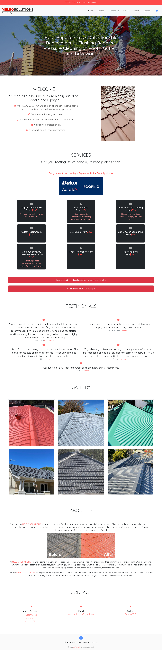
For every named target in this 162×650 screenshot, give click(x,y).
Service (101, 11)
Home (90, 11)
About (136, 11)
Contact (147, 11)
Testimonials (114, 11)
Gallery (126, 11)
